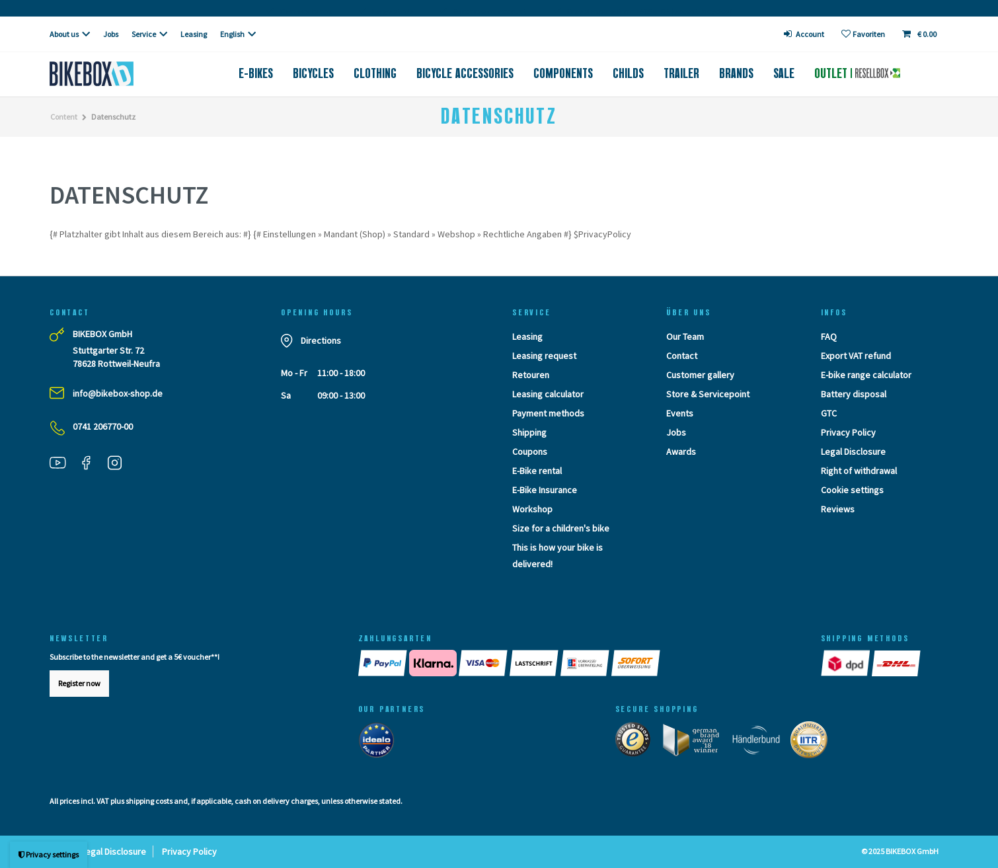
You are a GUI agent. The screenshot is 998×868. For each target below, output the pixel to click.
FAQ (829, 336)
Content (63, 117)
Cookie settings (852, 490)
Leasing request (544, 356)
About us (64, 34)
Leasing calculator (548, 394)
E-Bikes (256, 73)
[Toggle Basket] (921, 34)
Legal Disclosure (853, 451)
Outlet (857, 73)
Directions (321, 340)
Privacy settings (49, 854)
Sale (783, 73)
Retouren (530, 375)
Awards (681, 451)
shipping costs (149, 801)
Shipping (529, 432)
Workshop (532, 509)
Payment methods (548, 413)
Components (563, 73)
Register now (79, 683)
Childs (628, 73)
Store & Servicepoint (707, 394)
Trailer (681, 73)
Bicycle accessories (465, 73)
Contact (681, 356)
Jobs (110, 34)
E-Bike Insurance (544, 490)
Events (679, 413)
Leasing (193, 34)
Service (144, 34)
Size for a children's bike (560, 528)
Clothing (375, 73)
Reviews (838, 509)
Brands (736, 73)
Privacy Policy (848, 432)
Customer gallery (700, 375)
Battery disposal (853, 394)
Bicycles (313, 73)
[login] (804, 34)
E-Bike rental (537, 471)
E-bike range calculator (866, 375)
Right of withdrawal (859, 471)
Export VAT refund (856, 356)
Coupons (529, 451)
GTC (829, 413)
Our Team (685, 336)
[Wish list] (863, 34)
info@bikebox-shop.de (118, 393)
